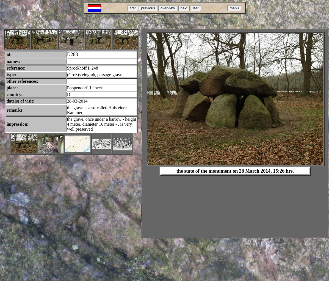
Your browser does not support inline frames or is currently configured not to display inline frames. (235, 133)
